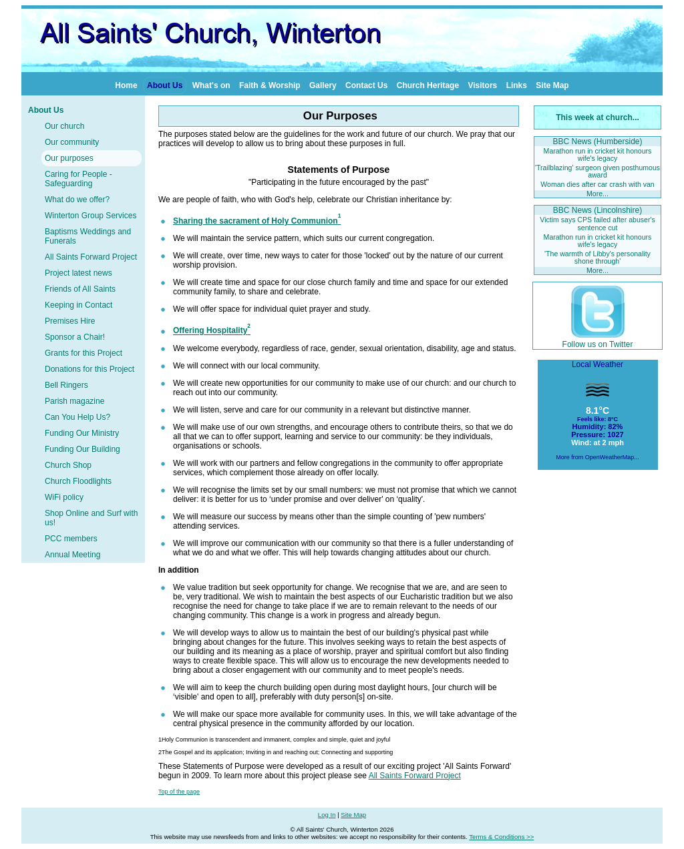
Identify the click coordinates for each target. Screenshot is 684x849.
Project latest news (78, 273)
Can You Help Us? (77, 417)
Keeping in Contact (78, 305)
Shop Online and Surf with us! (91, 518)
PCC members (71, 538)
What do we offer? (77, 199)
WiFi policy (64, 497)
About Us (164, 85)
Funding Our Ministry (82, 433)
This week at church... (597, 117)
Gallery (323, 85)
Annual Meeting (72, 554)
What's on (211, 85)
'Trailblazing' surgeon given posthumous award (597, 171)
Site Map (552, 85)
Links (516, 85)
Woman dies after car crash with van (597, 184)
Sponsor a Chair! (75, 337)
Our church (64, 126)
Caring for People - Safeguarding (78, 179)
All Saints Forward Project (91, 257)
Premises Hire (70, 321)
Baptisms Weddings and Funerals (88, 236)
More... (597, 194)
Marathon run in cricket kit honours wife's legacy (598, 154)
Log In (327, 814)
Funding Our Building (82, 449)
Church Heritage (428, 85)
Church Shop (68, 465)
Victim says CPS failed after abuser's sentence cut (597, 223)
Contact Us (366, 85)
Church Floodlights (78, 481)
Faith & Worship (270, 85)
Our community (72, 142)
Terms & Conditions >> (501, 836)
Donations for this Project (89, 369)
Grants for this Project (83, 353)
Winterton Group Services (90, 215)
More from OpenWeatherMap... (597, 457)
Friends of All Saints (80, 289)
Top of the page (179, 791)
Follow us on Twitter (597, 339)
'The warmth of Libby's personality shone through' (597, 257)
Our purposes (69, 158)
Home (126, 85)
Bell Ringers (66, 385)
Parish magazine (74, 401)
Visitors (482, 85)
